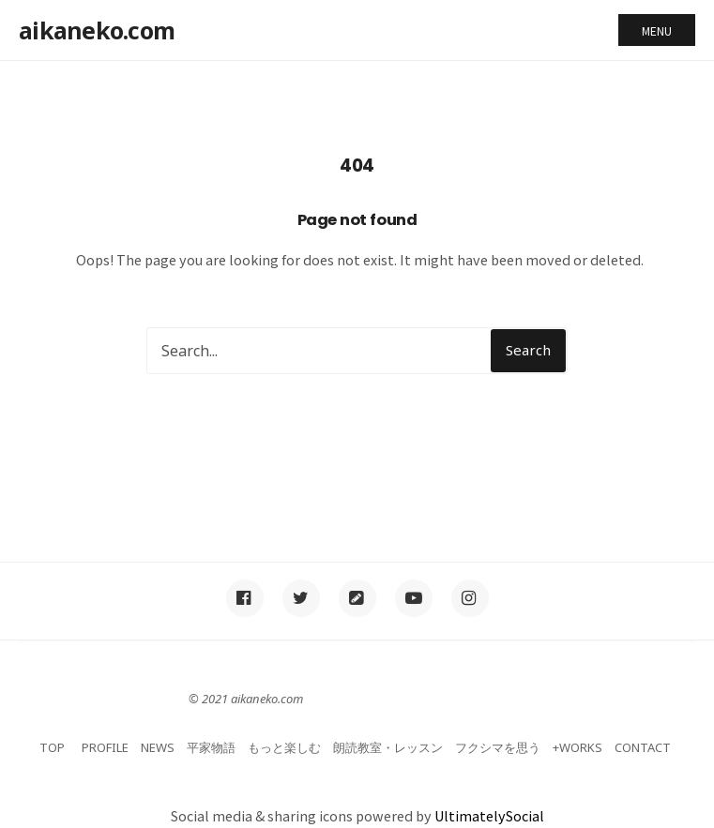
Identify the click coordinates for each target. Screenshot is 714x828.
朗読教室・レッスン (388, 747)
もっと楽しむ (284, 747)
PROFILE (105, 747)
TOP (52, 747)
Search (528, 349)
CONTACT (643, 747)
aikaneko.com (97, 30)
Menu (657, 30)
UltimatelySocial (489, 815)
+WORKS (577, 747)
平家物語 (211, 747)
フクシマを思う (497, 747)
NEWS (158, 747)
